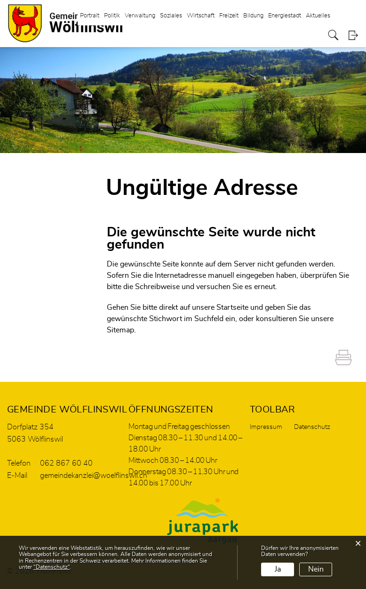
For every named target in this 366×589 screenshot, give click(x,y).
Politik (112, 16)
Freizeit (229, 16)
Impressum (266, 427)
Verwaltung (140, 16)
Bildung (253, 16)
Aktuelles (318, 16)
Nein (316, 569)
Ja (278, 569)
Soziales (171, 16)
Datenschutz (312, 427)
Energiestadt (284, 16)
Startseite (232, 307)
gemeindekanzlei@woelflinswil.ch (93, 475)
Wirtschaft (201, 16)
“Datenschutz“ (51, 567)
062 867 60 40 (66, 463)
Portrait (89, 16)
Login (353, 35)
